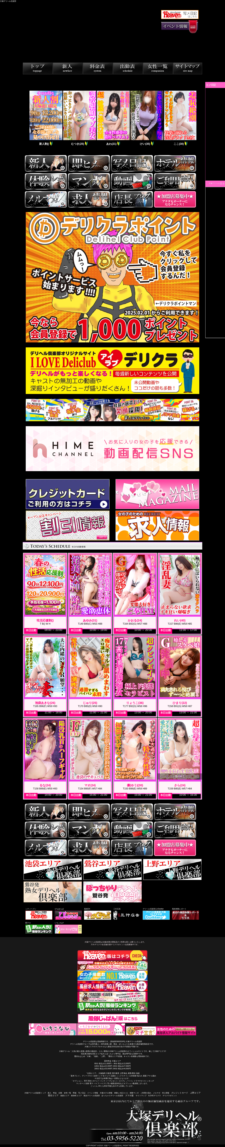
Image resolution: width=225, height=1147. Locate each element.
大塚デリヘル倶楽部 (111, 1146)
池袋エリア (64, 1096)
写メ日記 (81, 1093)
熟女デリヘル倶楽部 (92, 1096)
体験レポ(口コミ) (121, 1093)
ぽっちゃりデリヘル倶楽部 (112, 1096)
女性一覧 (67, 1093)
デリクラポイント (170, 1096)
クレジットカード (179, 1093)
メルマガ (156, 1093)
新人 (49, 1093)
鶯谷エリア (53, 1095)
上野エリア (195, 1093)
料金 (55, 1093)
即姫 (74, 1093)
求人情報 (165, 1093)
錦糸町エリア (76, 1096)
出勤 (60, 1093)
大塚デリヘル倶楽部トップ (35, 1093)
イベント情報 (92, 1093)
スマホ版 (129, 1095)
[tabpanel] (45, 118)
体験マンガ (134, 1093)
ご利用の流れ (145, 1093)
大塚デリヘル (214, 183)
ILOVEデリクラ (154, 1096)
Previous (26, 118)
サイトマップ (141, 1096)
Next (198, 118)
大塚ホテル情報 (106, 1093)
